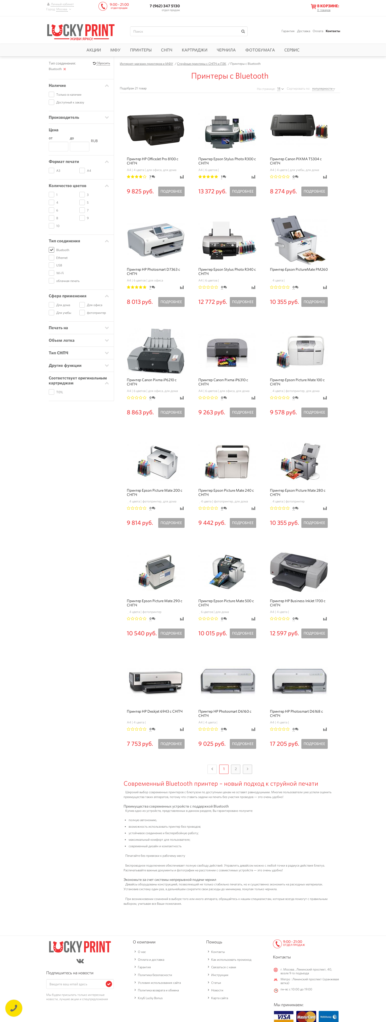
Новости (217, 990)
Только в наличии (68, 94)
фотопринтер (96, 313)
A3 (58, 170)
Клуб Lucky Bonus (150, 998)
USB (59, 265)
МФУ (115, 50)
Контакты (333, 31)
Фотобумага (260, 50)
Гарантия (288, 31)
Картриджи (194, 50)
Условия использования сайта (159, 983)
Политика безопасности (155, 975)
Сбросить (103, 63)
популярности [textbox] (322, 88)
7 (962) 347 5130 (165, 6)
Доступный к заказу (70, 102)
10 (58, 226)
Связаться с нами (223, 967)
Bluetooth (62, 250)
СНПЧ (166, 50)
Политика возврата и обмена (158, 990)
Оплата (318, 31)
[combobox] (324, 88)
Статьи (216, 983)
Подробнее (171, 191)
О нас (142, 952)
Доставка (303, 31)
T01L (59, 392)
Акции (93, 50)
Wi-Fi (60, 273)
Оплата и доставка (151, 959)
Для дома (63, 305)
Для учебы (63, 313)
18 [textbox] (278, 88)
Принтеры (141, 50)
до (72, 138)
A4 (89, 170)
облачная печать (68, 281)
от (50, 138)
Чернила (226, 50)
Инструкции (219, 975)
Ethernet (62, 258)
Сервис (292, 50)
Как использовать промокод (231, 959)
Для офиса (94, 305)
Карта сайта (219, 998)
